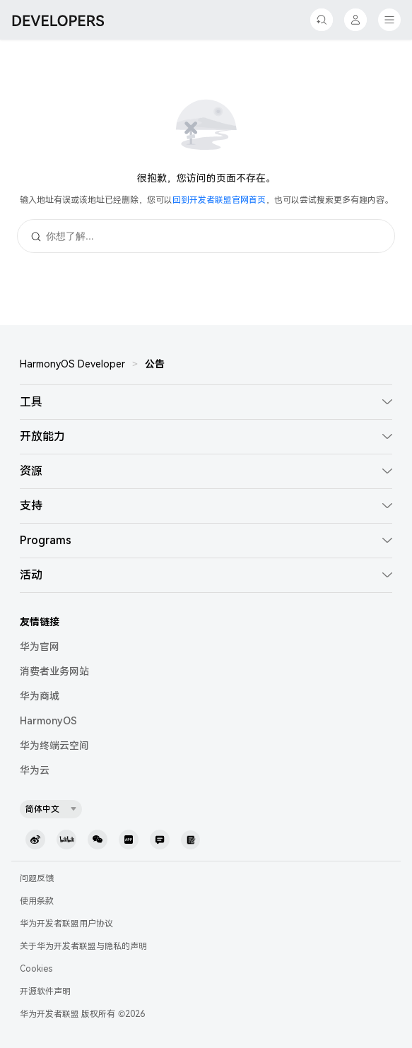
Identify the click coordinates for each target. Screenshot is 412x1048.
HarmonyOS (48, 720)
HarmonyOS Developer (72, 364)
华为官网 (39, 646)
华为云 (34, 770)
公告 (155, 364)
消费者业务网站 (54, 671)
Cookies (36, 969)
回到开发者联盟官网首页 (219, 200)
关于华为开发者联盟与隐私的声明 (83, 946)
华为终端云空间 (54, 745)
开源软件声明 (45, 991)
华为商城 (39, 696)
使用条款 (37, 901)
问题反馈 (37, 878)
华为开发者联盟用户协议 (66, 924)
